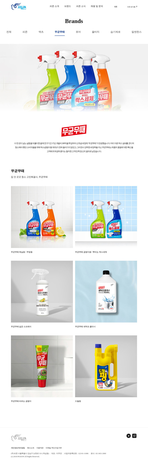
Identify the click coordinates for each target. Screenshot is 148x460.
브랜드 (67, 6)
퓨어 (78, 31)
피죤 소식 (81, 6)
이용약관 (40, 444)
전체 (8, 31)
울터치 (95, 31)
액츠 (41, 31)
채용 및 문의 (97, 6)
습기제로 (116, 31)
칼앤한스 (137, 31)
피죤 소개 (54, 6)
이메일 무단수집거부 (54, 444)
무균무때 (60, 31)
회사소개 (30, 444)
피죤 (24, 31)
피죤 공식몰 (132, 7)
